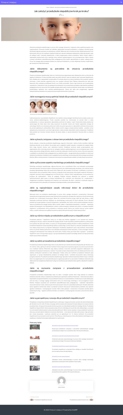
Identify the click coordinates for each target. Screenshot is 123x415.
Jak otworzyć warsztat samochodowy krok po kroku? (65, 335)
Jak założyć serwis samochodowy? (61, 356)
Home (47, 7)
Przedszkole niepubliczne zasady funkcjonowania (64, 346)
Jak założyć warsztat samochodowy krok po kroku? (65, 325)
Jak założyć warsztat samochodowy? (61, 366)
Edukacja (52, 7)
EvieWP (75, 410)
